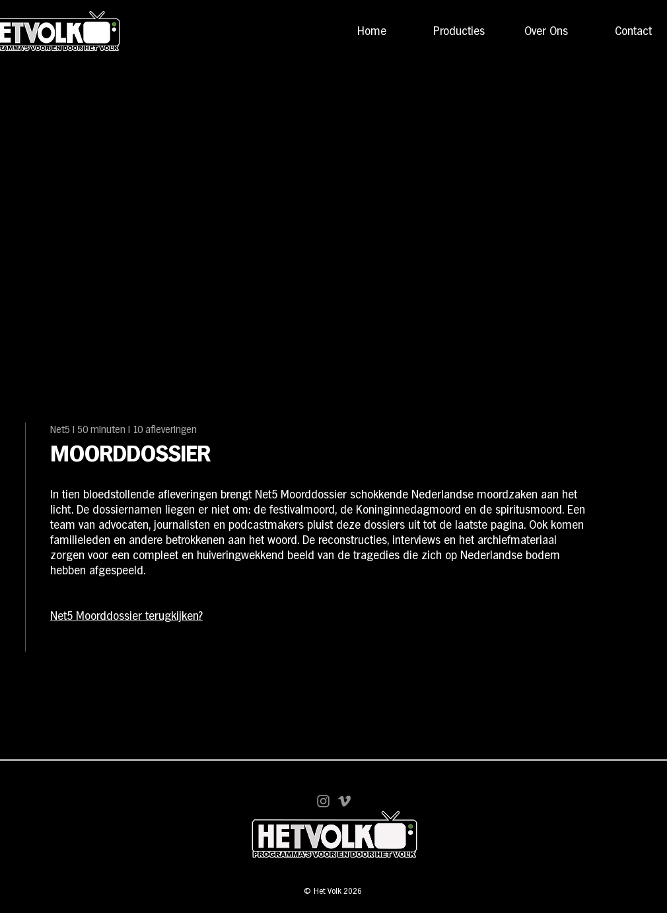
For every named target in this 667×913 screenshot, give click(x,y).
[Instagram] (323, 801)
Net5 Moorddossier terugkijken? (126, 616)
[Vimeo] (344, 801)
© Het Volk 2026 (333, 891)
